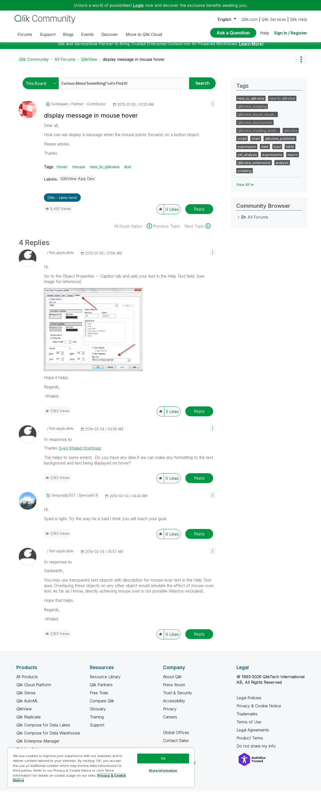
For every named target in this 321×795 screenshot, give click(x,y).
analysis (282, 166)
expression (246, 150)
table (290, 150)
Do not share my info (256, 749)
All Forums (64, 63)
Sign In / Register (290, 32)
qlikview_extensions (254, 166)
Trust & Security (177, 696)
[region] (101, 767)
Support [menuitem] (47, 34)
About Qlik (172, 680)
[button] (212, 107)
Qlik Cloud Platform (33, 688)
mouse (78, 170)
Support (97, 728)
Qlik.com (250, 19)
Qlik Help (298, 19)
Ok (163, 758)
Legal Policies (248, 701)
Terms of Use (248, 725)
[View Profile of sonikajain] (59, 107)
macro (292, 158)
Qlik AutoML (27, 704)
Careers (170, 720)
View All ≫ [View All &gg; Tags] (245, 188)
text (127, 170)
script (242, 142)
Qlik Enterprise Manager (37, 744)
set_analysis (247, 158)
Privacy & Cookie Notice (258, 709)
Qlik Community (34, 63)
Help (264, 32)
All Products (27, 680)
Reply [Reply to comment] (199, 414)
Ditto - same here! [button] (62, 201)
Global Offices (176, 736)
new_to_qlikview (105, 170)
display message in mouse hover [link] (134, 63)
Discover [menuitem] (109, 34)
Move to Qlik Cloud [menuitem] (144, 34)
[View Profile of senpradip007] (63, 499)
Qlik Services (274, 19)
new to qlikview (282, 102)
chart (256, 142)
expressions (272, 158)
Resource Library (105, 680)
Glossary (98, 712)
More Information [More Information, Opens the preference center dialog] (163, 770)
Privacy (170, 712)
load (277, 150)
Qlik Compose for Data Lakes (43, 728)
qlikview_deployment (254, 126)
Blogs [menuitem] (68, 34)
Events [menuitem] (87, 34)
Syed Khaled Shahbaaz (79, 451)
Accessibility (174, 704)
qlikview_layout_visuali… (257, 118)
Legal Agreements (252, 733)
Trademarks (247, 717)
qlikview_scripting (252, 110)
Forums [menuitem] (25, 34)
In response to (58, 443)
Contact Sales (176, 744)
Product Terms (249, 741)
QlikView (89, 63)
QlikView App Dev (77, 182)
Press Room (174, 688)
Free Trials (99, 696)
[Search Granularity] (42, 87)
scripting (244, 174)
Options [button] (301, 63)
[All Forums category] (238, 221)
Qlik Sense (26, 696)
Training (97, 720)
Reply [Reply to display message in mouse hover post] (199, 212)
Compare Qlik (102, 704)
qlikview (290, 134)
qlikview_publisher (280, 142)
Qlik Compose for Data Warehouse (48, 736)
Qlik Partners (101, 688)
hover (62, 170)
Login (138, 5)
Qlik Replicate (28, 720)
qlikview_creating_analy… (258, 134)
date (265, 150)
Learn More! (251, 47)
